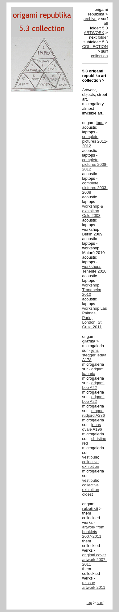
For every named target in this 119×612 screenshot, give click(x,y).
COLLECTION (95, 46)
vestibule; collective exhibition (90, 462)
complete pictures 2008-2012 (94, 164)
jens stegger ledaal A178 (94, 355)
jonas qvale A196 (92, 427)
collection (99, 56)
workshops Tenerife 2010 (94, 269)
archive (90, 18)
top (89, 602)
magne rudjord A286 (93, 413)
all (106, 23)
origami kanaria (93, 371)
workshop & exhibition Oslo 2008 (92, 211)
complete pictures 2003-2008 (94, 188)
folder (103, 37)
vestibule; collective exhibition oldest (90, 487)
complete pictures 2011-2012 (94, 141)
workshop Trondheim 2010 (91, 290)
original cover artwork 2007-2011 (94, 560)
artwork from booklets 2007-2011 (93, 532)
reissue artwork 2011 (93, 585)
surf (100, 602)
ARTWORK (94, 32)
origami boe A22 (93, 385)
